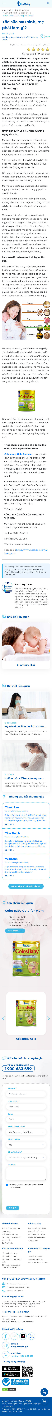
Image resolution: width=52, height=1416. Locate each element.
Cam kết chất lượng (36, 1231)
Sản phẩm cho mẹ (9, 1253)
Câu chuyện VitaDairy (37, 1228)
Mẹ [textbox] (10, 1145)
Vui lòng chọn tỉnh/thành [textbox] (21, 1132)
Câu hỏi (11, 1165)
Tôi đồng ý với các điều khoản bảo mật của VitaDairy (26, 1186)
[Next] (48, 1018)
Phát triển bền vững (36, 1234)
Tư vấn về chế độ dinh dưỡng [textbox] (23, 1157)
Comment (6, 1345)
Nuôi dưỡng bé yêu (35, 1259)
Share (47, 37)
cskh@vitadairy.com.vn (21, 1287)
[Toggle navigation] (4, 3)
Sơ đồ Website (7, 1243)
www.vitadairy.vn (20, 1284)
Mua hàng (6, 1231)
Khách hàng (14, 1139)
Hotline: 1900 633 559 (22, 1356)
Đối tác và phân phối (36, 1237)
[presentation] (27, 1197)
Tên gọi (11, 1088)
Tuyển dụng (33, 1240)
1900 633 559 (17, 1291)
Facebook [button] (6, 1336)
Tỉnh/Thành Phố (16, 1127)
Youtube (14, 1336)
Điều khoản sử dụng (10, 1234)
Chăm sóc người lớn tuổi (38, 1262)
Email (10, 1114)
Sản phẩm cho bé (9, 1256)
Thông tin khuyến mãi (11, 1228)
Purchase (6, 1355)
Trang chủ (6, 10)
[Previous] (4, 1018)
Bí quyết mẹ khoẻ (35, 1256)
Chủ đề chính (14, 1152)
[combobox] (26, 1132)
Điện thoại (13, 1101)
